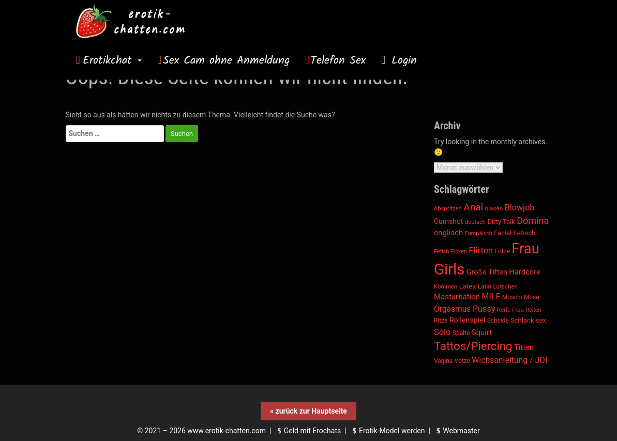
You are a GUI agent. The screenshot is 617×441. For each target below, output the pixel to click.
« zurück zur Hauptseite (308, 411)
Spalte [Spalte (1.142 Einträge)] (461, 333)
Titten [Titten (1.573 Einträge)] (524, 347)
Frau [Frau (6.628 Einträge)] (525, 248)
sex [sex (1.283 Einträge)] (541, 320)
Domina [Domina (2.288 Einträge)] (533, 220)
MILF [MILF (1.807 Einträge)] (491, 296)
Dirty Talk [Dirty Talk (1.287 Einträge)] (501, 221)
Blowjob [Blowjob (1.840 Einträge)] (520, 207)
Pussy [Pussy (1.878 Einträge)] (484, 309)
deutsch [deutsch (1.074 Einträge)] (475, 222)
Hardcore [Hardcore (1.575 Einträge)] (524, 272)
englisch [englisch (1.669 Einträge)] (448, 232)
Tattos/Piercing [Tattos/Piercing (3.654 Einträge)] (473, 346)
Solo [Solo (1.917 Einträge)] (442, 332)
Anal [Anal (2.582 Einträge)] (473, 207)
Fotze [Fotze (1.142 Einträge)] (502, 251)
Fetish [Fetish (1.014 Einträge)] (441, 251)
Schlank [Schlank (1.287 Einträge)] (522, 320)
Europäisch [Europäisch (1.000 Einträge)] (478, 233)
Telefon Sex (338, 60)
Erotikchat (112, 60)
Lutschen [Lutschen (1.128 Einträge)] (505, 286)
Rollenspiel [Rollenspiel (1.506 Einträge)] (467, 320)
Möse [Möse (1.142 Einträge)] (531, 297)
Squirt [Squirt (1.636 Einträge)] (482, 332)
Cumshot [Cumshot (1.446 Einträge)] (448, 221)
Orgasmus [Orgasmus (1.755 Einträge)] (452, 309)
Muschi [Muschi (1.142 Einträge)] (512, 297)
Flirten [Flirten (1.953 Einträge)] (481, 250)
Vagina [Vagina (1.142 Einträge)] (443, 360)
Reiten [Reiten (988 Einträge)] (533, 310)
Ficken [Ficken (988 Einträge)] (459, 251)
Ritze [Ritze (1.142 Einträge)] (440, 320)
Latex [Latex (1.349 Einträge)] (467, 286)
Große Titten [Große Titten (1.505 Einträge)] (486, 272)
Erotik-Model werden (387, 431)
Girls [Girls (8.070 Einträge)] (449, 269)
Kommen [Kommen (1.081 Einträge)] (445, 286)
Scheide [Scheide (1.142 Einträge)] (498, 320)
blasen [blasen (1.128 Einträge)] (494, 208)
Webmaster (457, 431)
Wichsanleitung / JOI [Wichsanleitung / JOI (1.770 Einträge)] (509, 360)
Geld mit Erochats (308, 431)
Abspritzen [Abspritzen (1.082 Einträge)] (448, 208)
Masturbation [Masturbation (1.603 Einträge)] (457, 296)
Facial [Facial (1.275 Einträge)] (502, 233)
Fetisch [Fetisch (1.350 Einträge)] (525, 233)
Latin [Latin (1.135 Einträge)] (484, 286)
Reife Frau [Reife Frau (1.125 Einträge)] (510, 309)
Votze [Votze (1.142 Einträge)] (462, 360)
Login (402, 60)
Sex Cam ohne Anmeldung (226, 60)
